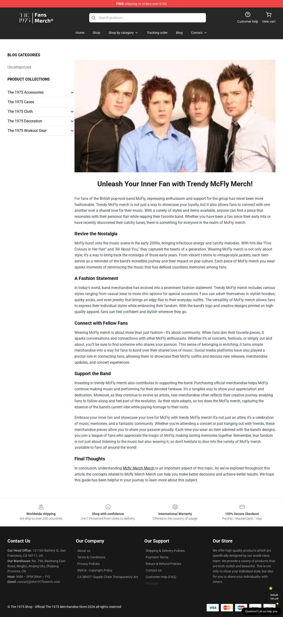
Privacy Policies (88, 564)
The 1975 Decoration (24, 121)
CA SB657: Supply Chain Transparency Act (107, 577)
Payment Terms (157, 557)
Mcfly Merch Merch (138, 468)
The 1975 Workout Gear (26, 130)
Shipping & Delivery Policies (165, 551)
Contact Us (154, 570)
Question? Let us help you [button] (261, 611)
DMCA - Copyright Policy (94, 570)
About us (83, 551)
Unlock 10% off (274, 597)
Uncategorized (19, 67)
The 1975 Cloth (20, 111)
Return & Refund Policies (163, 564)
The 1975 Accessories (25, 92)
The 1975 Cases (20, 102)
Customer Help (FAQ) (161, 577)
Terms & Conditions (91, 557)
